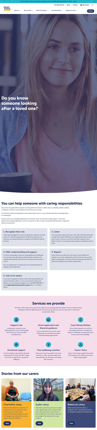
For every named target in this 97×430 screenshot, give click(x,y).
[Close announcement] (94, 2)
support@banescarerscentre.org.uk (18, 285)
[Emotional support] (16, 351)
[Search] (92, 5)
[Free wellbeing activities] (49, 351)
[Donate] (90, 11)
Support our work (72, 10)
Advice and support (42, 10)
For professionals (57, 10)
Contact (75, 5)
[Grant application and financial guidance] (49, 326)
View (7, 423)
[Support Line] (16, 326)
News (68, 5)
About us (17, 10)
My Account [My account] (84, 5)
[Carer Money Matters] (81, 326)
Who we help (28, 10)
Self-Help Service (59, 5)
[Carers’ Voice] (81, 351)
